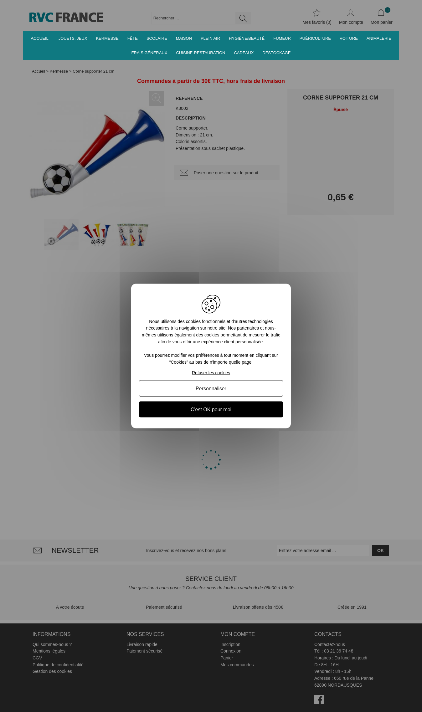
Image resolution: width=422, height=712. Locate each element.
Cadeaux (244, 52)
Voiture (349, 38)
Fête (132, 38)
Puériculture (315, 38)
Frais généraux (149, 52)
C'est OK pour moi (211, 409)
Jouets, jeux (73, 38)
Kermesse (107, 38)
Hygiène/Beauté (247, 38)
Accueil (39, 38)
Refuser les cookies (211, 372)
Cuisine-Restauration (200, 52)
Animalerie (379, 38)
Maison (184, 38)
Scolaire (157, 38)
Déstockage (276, 52)
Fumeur (282, 38)
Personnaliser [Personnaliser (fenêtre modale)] (211, 388)
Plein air (210, 38)
